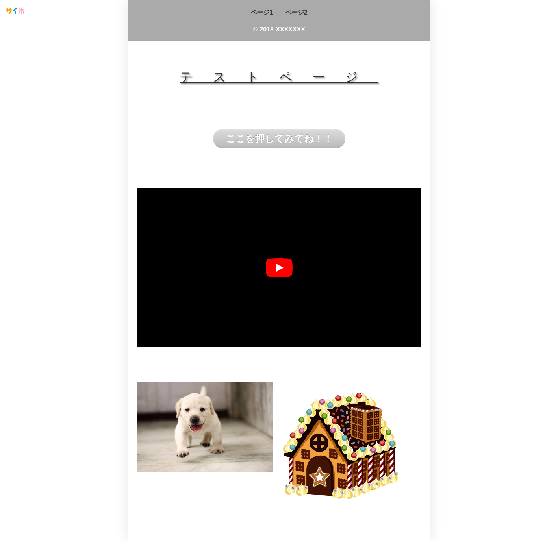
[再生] (279, 267)
